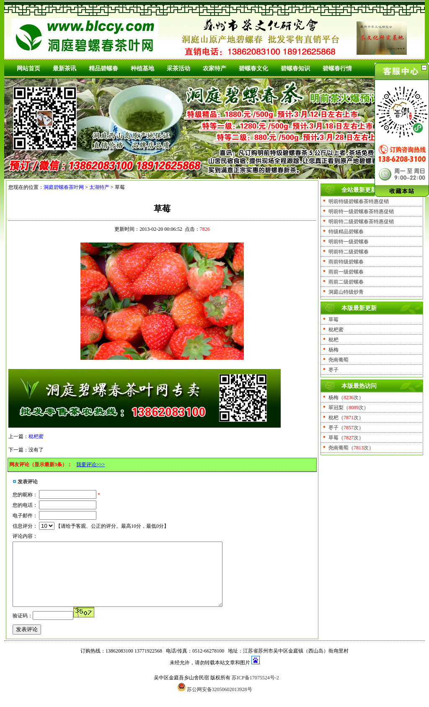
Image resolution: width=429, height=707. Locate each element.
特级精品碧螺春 (346, 232)
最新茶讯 (64, 68)
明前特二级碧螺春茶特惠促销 (361, 221)
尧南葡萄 (338, 360)
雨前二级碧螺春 (346, 282)
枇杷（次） (346, 418)
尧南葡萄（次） (351, 448)
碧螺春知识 (295, 68)
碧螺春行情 (337, 68)
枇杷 (333, 340)
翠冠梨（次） (348, 407)
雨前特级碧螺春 (346, 262)
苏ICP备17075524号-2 (255, 690)
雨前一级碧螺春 (346, 272)
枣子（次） (346, 428)
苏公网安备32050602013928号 (219, 702)
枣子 (333, 370)
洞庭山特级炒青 (346, 292)
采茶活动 (178, 68)
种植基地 (142, 68)
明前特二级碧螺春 (348, 252)
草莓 (333, 320)
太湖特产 (99, 187)
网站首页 (28, 68)
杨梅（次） (346, 397)
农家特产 (214, 68)
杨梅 (333, 350)
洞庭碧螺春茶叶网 (64, 187)
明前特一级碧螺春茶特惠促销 (361, 211)
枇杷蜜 (36, 436)
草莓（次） (346, 438)
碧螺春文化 (253, 68)
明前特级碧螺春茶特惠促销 (358, 201)
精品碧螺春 (103, 68)
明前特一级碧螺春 (348, 242)
